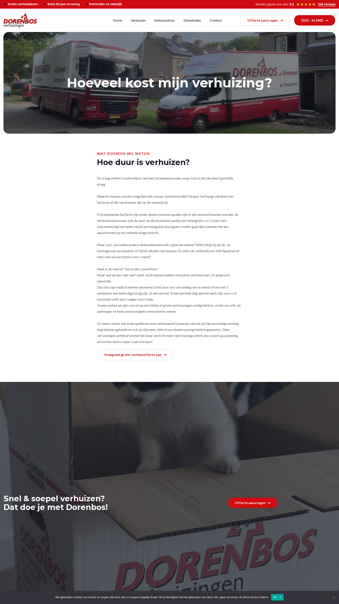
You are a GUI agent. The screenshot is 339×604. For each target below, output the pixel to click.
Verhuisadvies (164, 20)
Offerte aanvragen (262, 20)
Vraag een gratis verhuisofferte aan (133, 354)
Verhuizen (138, 20)
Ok (275, 597)
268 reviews (327, 4)
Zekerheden (192, 20)
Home (117, 20)
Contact (216, 20)
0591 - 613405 (312, 20)
